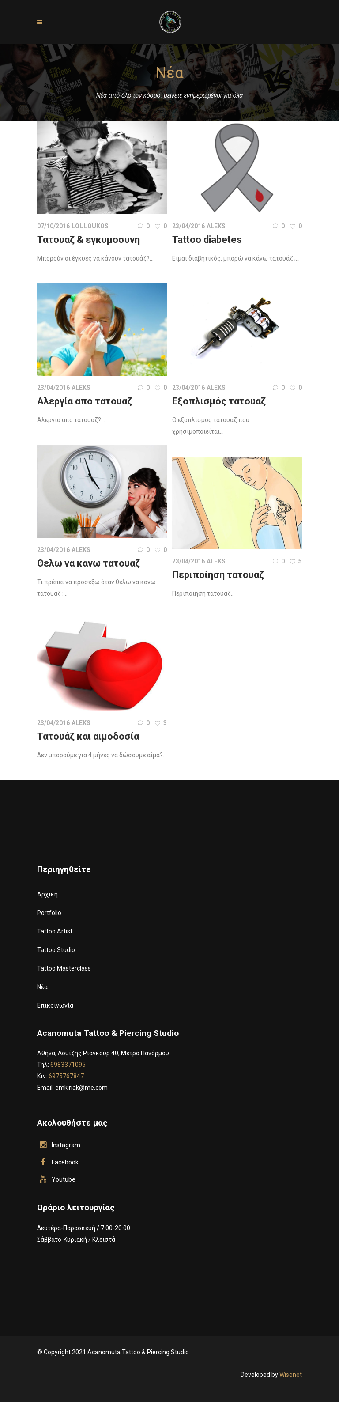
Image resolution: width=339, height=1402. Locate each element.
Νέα (42, 986)
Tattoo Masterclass (64, 968)
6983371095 (68, 1064)
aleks (216, 226)
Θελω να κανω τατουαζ (88, 563)
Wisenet (290, 1374)
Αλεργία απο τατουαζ (84, 401)
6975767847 (66, 1076)
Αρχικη (47, 894)
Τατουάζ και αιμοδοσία (88, 736)
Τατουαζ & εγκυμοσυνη (88, 239)
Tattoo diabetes (207, 239)
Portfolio (49, 912)
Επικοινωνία (55, 1005)
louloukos (90, 226)
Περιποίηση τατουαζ (218, 574)
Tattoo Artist (54, 931)
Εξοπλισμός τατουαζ (219, 401)
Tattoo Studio (56, 949)
